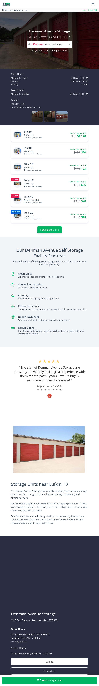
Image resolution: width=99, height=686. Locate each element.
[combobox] (49, 44)
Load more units (49, 229)
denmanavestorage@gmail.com (26, 107)
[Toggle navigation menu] (94, 4)
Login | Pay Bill (89, 10)
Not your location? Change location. (49, 50)
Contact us (50, 671)
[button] (37, 116)
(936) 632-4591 (18, 104)
